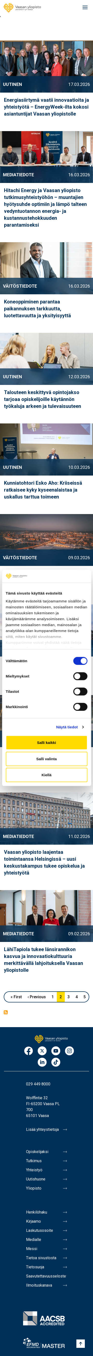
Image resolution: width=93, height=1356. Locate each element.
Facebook (28, 1051)
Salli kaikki (46, 742)
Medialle (33, 1239)
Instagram (69, 1051)
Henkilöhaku (36, 1212)
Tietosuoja (35, 1267)
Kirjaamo (33, 1221)
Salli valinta (46, 759)
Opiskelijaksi (37, 1151)
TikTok (55, 1062)
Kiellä (46, 775)
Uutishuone (35, 1179)
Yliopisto (33, 1188)
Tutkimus (34, 1160)
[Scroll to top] (80, 1343)
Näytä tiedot (67, 727)
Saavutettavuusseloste (46, 1276)
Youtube (55, 1051)
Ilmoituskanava (39, 1285)
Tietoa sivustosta (41, 1258)
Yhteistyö (34, 1170)
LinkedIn (42, 1062)
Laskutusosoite (39, 1230)
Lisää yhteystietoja (42, 1129)
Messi (31, 1248)
